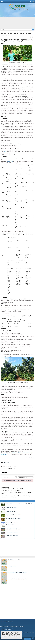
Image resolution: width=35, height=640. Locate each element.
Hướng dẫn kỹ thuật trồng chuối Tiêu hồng (14, 559)
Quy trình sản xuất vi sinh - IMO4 (12, 535)
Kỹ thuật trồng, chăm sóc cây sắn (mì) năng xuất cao (16, 572)
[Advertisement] (17, 19)
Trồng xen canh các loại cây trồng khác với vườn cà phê (17, 578)
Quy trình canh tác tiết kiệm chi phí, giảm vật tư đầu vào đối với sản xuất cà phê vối (18, 492)
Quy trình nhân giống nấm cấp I (11, 507)
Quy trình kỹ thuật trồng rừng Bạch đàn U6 (10, 488)
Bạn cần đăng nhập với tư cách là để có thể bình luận (17, 480)
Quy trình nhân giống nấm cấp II (11, 522)
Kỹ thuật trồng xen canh (10, 524)
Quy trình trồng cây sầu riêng (11, 511)
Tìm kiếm (14, 624)
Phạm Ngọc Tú (28, 632)
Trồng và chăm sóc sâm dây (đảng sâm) (13, 514)
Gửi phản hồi (27, 639)
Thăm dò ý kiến (4, 624)
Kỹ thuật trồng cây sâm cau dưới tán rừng (13, 518)
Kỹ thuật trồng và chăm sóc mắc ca (9, 490)
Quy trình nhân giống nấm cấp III (12, 532)
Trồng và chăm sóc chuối (11, 566)
